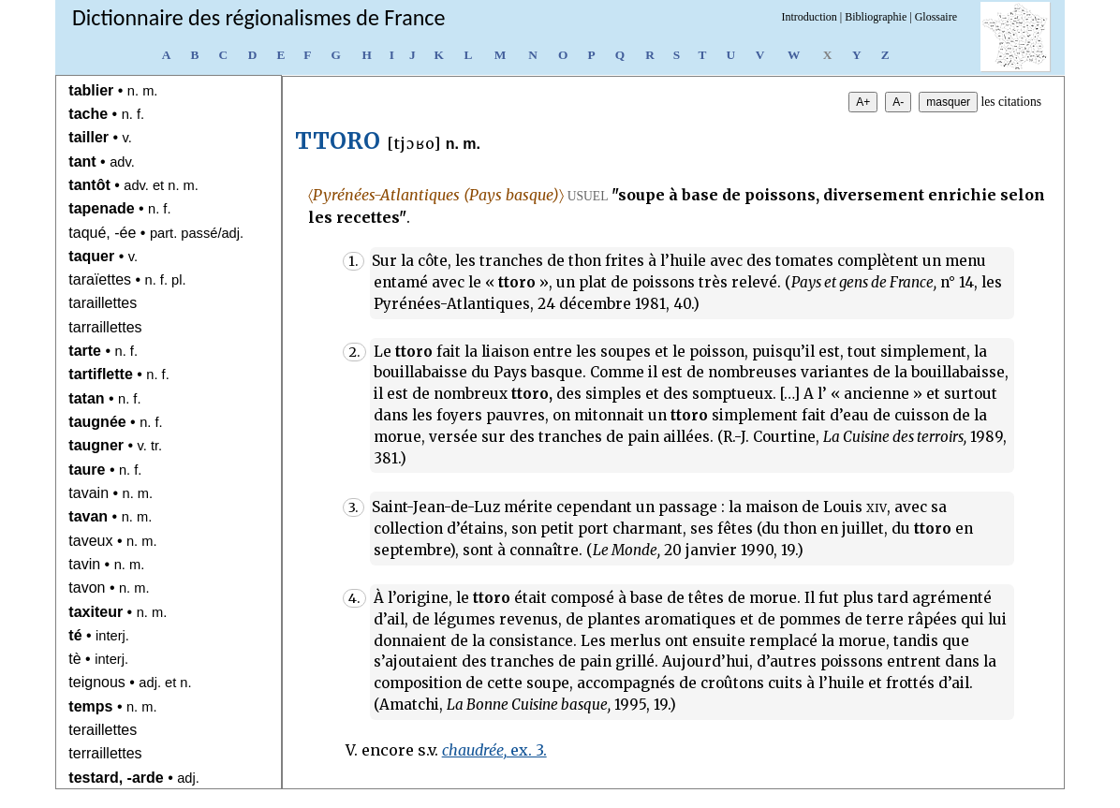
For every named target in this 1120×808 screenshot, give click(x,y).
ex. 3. (494, 750)
